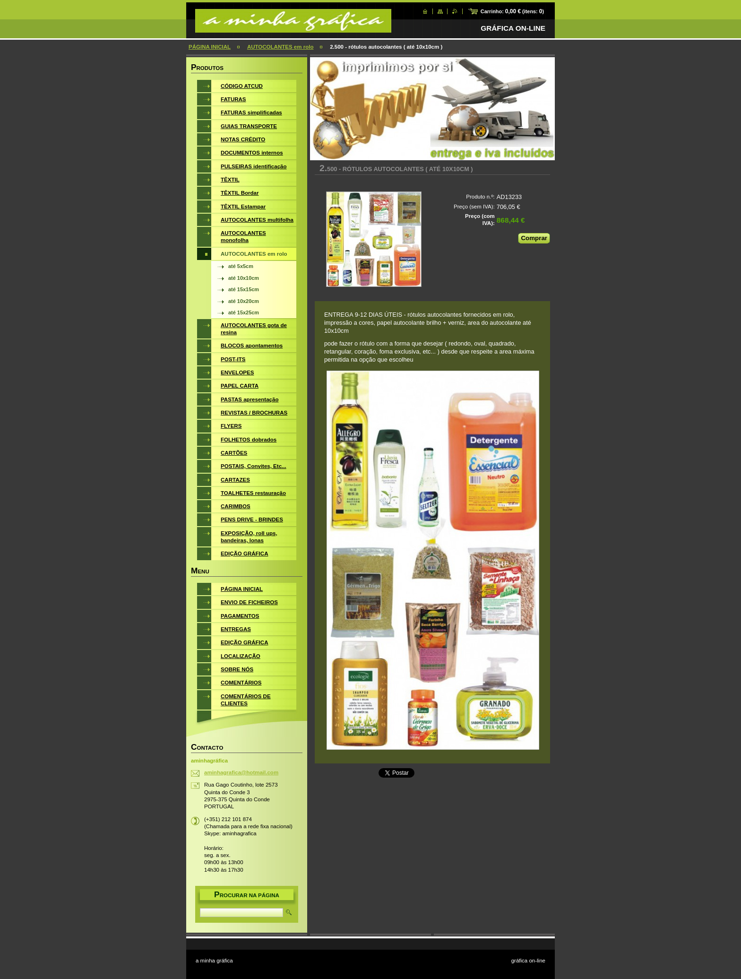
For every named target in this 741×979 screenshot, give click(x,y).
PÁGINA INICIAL (210, 47)
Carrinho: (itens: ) (512, 11)
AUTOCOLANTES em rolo (280, 47)
